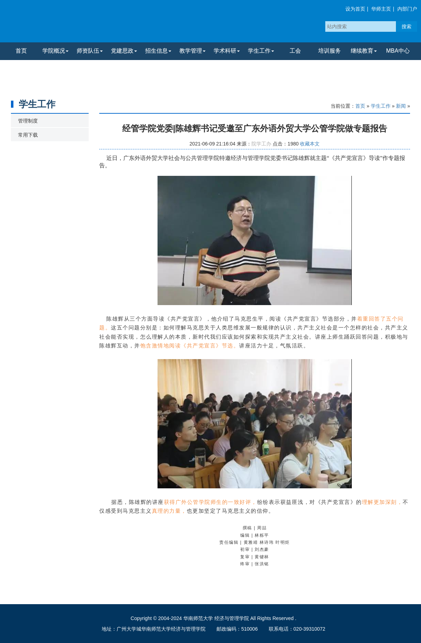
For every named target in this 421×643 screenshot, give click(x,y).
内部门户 (407, 9)
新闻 (401, 106)
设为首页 (355, 9)
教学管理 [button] (192, 51)
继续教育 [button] (364, 51)
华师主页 (381, 9)
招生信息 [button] (158, 51)
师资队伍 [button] (90, 51)
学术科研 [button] (227, 51)
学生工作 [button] (261, 51)
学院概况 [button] (55, 51)
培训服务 (329, 51)
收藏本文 (310, 144)
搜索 (406, 26)
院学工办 (261, 144)
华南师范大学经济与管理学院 (88, 23)
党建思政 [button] (124, 51)
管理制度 (28, 121)
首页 (21, 51)
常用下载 (28, 135)
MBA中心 (398, 51)
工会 (295, 51)
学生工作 (381, 106)
